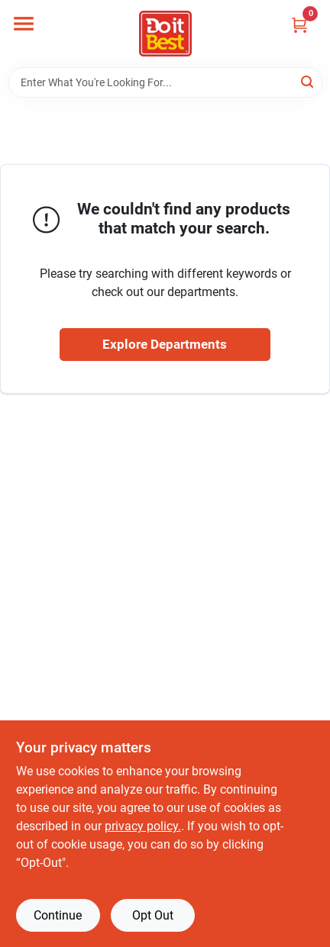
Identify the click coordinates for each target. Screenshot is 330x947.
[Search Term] (165, 82)
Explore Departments (164, 344)
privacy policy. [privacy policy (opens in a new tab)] (143, 826)
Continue (58, 915)
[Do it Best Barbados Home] (165, 33)
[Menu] (24, 24)
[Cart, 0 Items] (299, 25)
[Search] (308, 81)
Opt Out (152, 915)
